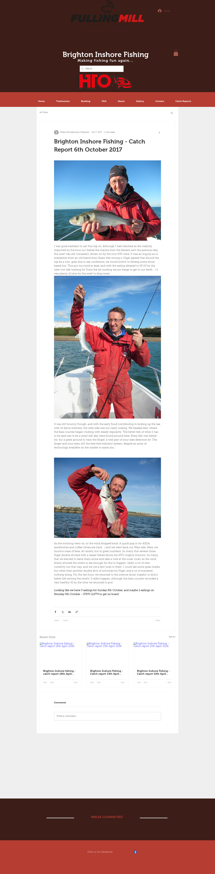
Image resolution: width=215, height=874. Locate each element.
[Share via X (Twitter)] (62, 611)
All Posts (44, 113)
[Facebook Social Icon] (135, 852)
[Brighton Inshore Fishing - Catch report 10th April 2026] (154, 654)
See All (172, 637)
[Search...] (101, 69)
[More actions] (159, 132)
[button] (175, 53)
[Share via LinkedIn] (69, 611)
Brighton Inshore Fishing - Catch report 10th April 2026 (153, 672)
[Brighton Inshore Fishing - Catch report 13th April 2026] (107, 654)
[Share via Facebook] (55, 611)
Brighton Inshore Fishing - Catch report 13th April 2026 (106, 672)
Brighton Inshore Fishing (106, 54)
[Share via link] (76, 611)
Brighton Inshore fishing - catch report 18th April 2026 (59, 672)
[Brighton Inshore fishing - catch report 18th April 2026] (60, 654)
